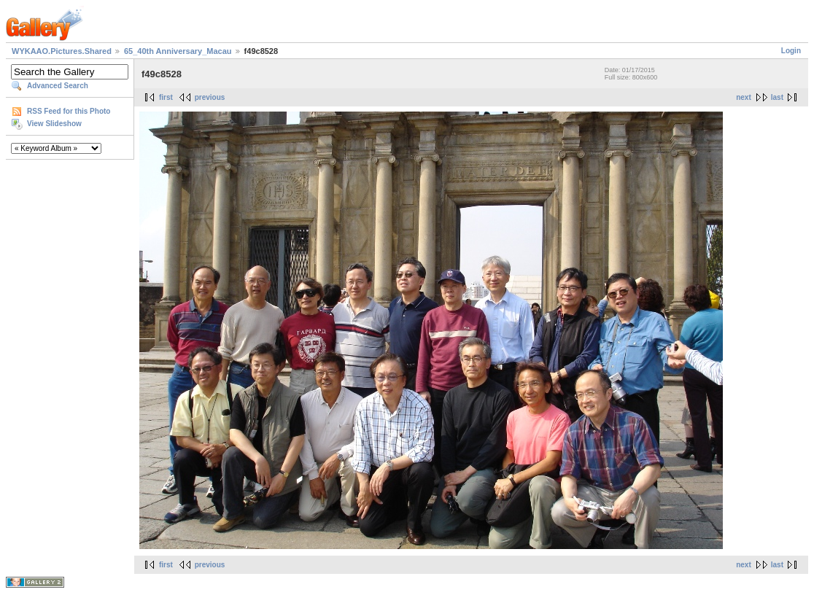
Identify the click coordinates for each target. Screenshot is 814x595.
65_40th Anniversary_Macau (178, 51)
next (743, 97)
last (777, 97)
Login (791, 51)
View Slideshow (54, 124)
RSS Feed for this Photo (68, 111)
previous (210, 97)
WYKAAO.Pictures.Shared (62, 51)
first (166, 97)
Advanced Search (57, 86)
